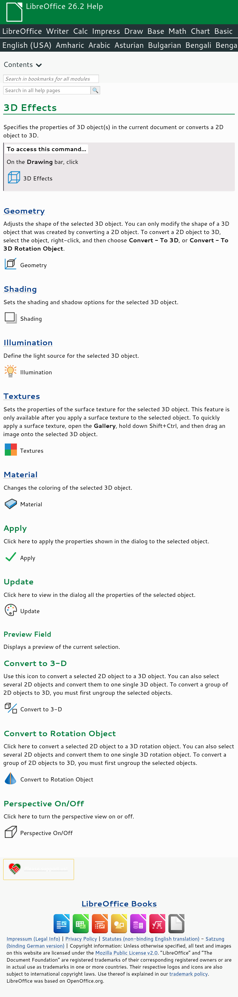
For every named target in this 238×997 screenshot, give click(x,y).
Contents (18, 64)
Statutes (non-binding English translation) (150, 938)
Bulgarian (164, 45)
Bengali (198, 45)
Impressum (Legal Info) (33, 938)
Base (155, 31)
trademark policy (188, 973)
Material (20, 474)
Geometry (24, 210)
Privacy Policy (81, 938)
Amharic (70, 45)
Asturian (129, 45)
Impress (106, 31)
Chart (200, 31)
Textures (21, 395)
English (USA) (27, 45)
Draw (133, 31)
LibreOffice (22, 31)
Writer (57, 31)
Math (177, 31)
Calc (80, 31)
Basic (223, 31)
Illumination (28, 342)
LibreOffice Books (119, 903)
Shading (20, 288)
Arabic (99, 45)
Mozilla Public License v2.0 (126, 952)
